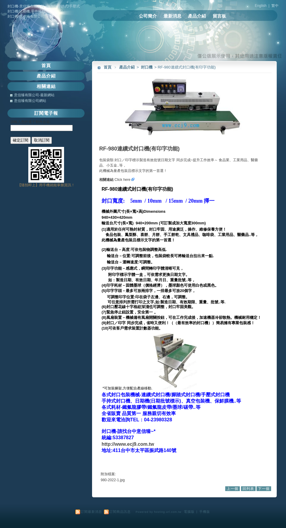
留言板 (219, 15)
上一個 (232, 489)
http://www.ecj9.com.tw (128, 444)
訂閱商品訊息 (120, 511)
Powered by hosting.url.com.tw (158, 511)
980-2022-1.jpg (113, 480)
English (260, 6)
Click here (124, 180)
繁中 (275, 6)
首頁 (107, 67)
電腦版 (189, 511)
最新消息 (172, 15)
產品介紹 (197, 15)
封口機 (147, 67)
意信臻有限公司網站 (30, 101)
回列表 (248, 489)
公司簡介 (148, 15)
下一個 (264, 489)
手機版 (204, 511)
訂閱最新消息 (91, 511)
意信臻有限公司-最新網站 (34, 95)
